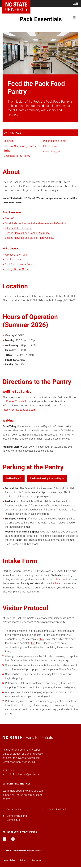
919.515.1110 (10, 769)
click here (60, 579)
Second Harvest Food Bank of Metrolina (27, 232)
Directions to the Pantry (17, 155)
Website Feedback (56, 809)
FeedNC (9, 218)
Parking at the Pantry (55, 140)
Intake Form (50, 146)
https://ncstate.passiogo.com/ (20, 409)
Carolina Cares (13, 259)
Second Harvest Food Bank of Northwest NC (30, 237)
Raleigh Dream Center (17, 269)
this (41, 639)
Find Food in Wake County (20, 264)
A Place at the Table (16, 254)
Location (9, 140)
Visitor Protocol (51, 151)
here (57, 583)
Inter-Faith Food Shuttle (18, 228)
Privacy (23, 860)
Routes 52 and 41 (16, 401)
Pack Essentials (40, 19)
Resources (36, 860)
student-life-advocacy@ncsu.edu (21, 774)
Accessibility (14, 809)
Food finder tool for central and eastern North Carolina (35, 223)
